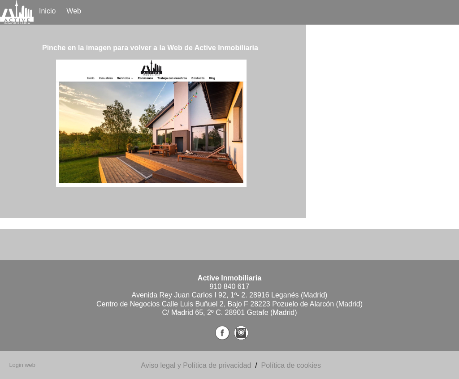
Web (73, 11)
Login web (22, 365)
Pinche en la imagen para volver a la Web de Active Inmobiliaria (150, 48)
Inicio (47, 11)
